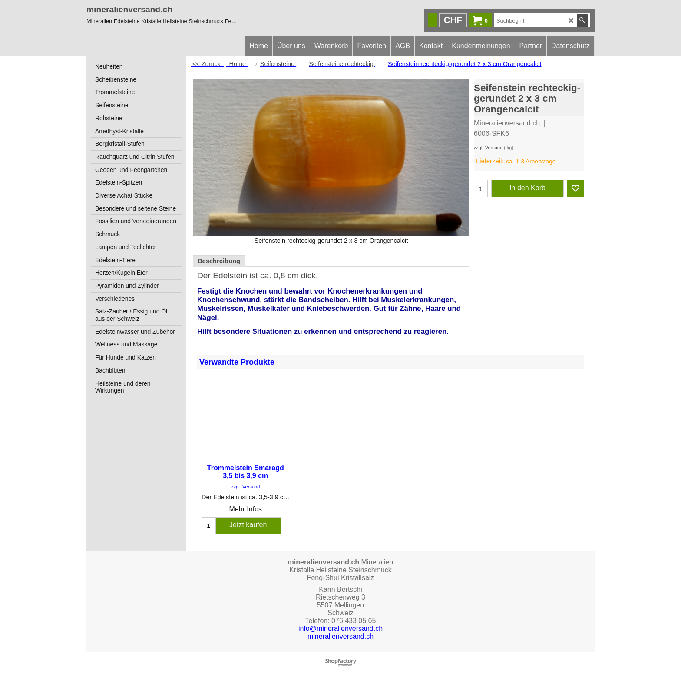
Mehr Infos (245, 509)
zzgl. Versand (488, 147)
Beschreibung (219, 260)
